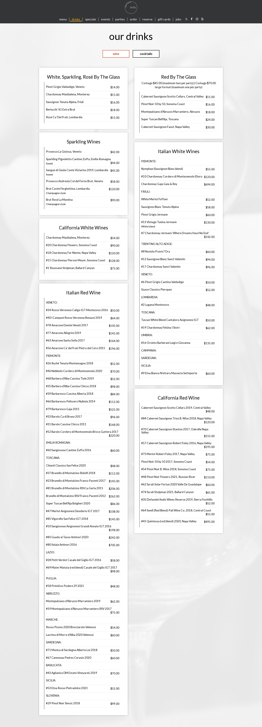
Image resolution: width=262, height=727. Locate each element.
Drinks (76, 19)
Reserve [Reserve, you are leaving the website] (147, 19)
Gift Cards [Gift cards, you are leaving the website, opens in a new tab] (164, 19)
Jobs (178, 19)
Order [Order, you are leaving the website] (133, 19)
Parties (120, 19)
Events (105, 19)
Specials (90, 19)
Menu (63, 19)
